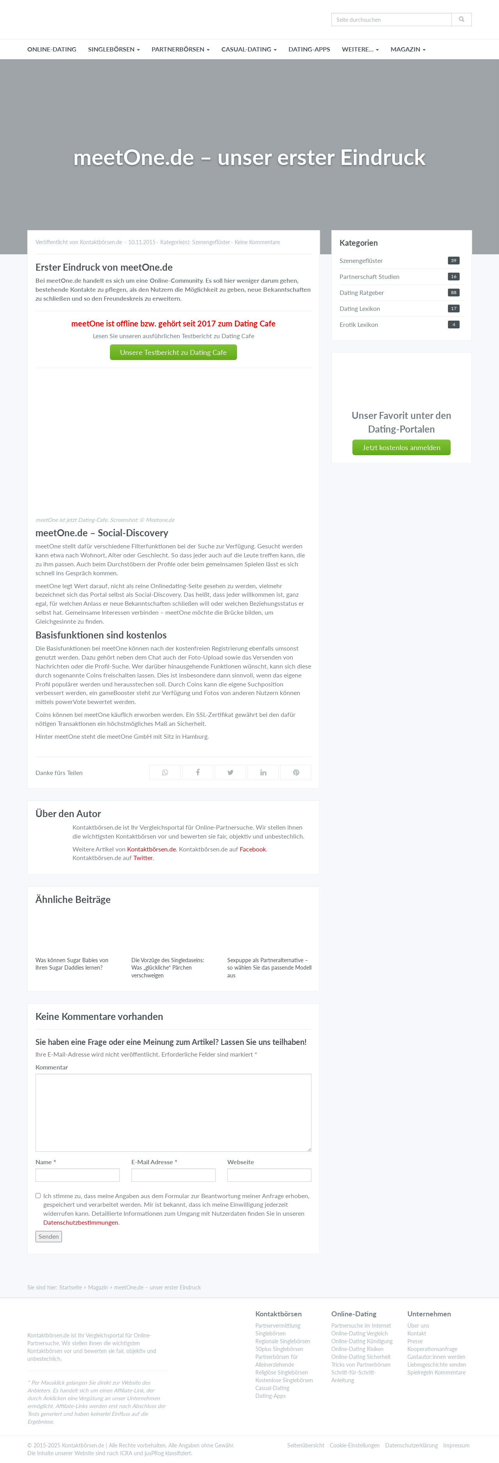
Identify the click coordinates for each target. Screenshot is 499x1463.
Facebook (253, 849)
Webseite (240, 1161)
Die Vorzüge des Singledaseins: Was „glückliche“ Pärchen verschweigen (167, 968)
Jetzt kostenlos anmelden (402, 447)
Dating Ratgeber (362, 292)
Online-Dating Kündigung (362, 1341)
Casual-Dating (272, 1388)
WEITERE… (360, 49)
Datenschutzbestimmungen (80, 1222)
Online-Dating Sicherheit (361, 1356)
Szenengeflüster (211, 242)
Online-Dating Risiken (357, 1349)
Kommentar (51, 1067)
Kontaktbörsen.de (151, 849)
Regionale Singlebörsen (282, 1341)
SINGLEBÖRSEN (114, 49)
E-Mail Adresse (152, 1161)
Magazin (98, 1287)
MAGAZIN (408, 49)
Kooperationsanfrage (432, 1349)
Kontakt (416, 1333)
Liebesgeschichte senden (436, 1364)
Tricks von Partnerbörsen (361, 1364)
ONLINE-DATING (51, 49)
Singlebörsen (270, 1333)
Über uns (418, 1325)
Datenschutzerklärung (411, 1445)
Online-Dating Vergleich (359, 1333)
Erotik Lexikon (359, 324)
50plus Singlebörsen (279, 1349)
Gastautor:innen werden (436, 1356)
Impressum (456, 1445)
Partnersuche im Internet (361, 1325)
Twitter (142, 857)
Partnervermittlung (277, 1325)
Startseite (70, 1287)
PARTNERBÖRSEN (181, 49)
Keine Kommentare (257, 242)
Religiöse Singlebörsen (281, 1372)
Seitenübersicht (305, 1445)
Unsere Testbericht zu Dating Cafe (173, 352)
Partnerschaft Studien (370, 276)
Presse (415, 1341)
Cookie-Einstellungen (355, 1445)
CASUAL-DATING (249, 49)
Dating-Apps (309, 49)
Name (43, 1161)
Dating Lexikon (360, 308)
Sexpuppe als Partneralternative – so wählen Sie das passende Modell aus (269, 968)
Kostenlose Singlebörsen (284, 1380)
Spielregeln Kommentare (436, 1372)
